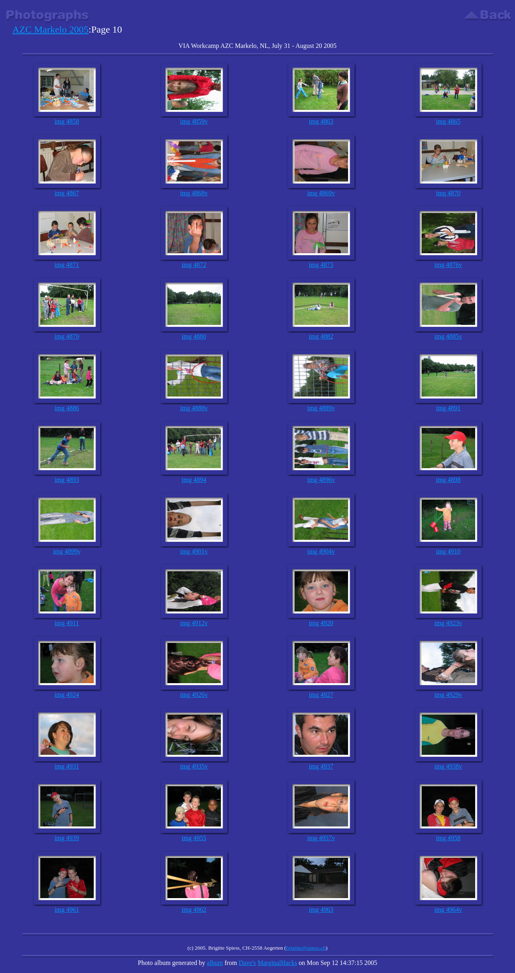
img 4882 (321, 336)
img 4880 (194, 336)
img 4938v (448, 766)
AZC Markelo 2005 (50, 29)
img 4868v (194, 193)
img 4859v (194, 121)
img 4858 (67, 121)
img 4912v (194, 623)
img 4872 (194, 264)
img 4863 (321, 121)
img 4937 (321, 766)
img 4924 (67, 694)
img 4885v (448, 336)
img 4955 (194, 838)
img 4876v (448, 264)
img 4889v (321, 408)
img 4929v (448, 694)
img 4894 (194, 479)
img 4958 (448, 838)
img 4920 (321, 623)
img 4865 (448, 121)
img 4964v (448, 909)
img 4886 (67, 408)
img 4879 (67, 336)
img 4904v (321, 551)
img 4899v (67, 551)
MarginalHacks (277, 962)
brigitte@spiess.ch (306, 948)
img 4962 (194, 909)
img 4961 (67, 909)
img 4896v (321, 479)
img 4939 (67, 838)
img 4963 (321, 909)
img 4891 (448, 408)
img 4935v (194, 766)
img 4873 (321, 264)
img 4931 (67, 766)
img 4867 (67, 193)
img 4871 (67, 264)
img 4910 (448, 551)
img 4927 (321, 694)
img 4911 (67, 623)
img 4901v (194, 551)
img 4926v (194, 694)
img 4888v (194, 408)
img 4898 (448, 479)
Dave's (247, 962)
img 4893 (67, 479)
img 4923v (448, 623)
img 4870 (448, 193)
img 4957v (321, 838)
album (215, 962)
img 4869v (321, 193)
